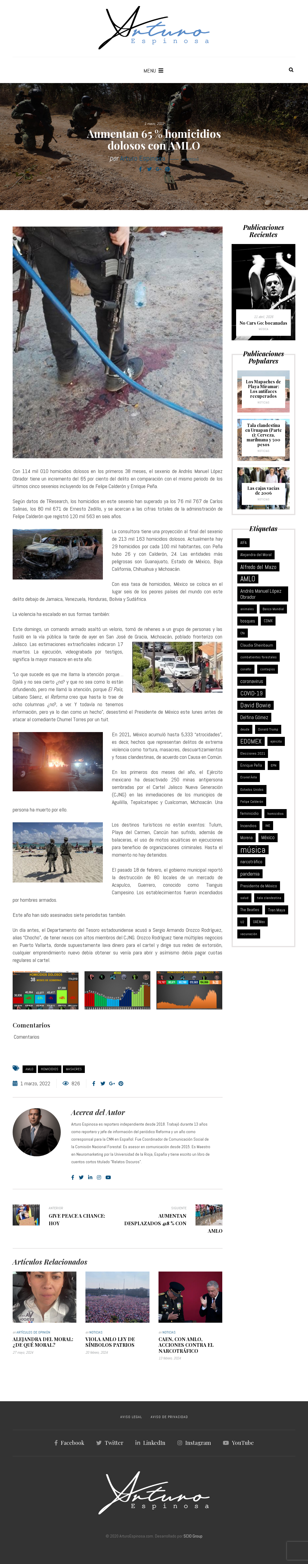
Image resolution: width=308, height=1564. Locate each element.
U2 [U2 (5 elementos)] (242, 922)
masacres (74, 1069)
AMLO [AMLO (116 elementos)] (247, 578)
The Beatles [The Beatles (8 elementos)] (249, 909)
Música (263, 329)
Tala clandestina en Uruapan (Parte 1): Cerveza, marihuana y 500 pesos (263, 434)
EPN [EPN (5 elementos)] (273, 765)
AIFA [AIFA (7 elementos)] (243, 542)
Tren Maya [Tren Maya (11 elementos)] (276, 910)
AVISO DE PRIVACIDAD (169, 1416)
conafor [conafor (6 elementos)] (245, 669)
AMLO (29, 1069)
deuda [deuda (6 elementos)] (244, 729)
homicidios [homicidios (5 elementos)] (275, 813)
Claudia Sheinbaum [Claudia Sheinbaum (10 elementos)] (256, 645)
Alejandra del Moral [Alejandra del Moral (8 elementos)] (256, 554)
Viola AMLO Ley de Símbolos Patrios (110, 1342)
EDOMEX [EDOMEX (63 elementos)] (251, 741)
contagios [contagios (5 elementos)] (267, 669)
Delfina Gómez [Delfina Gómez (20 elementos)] (254, 717)
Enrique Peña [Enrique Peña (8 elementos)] (251, 765)
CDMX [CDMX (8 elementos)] (268, 620)
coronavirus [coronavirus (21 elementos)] (251, 681)
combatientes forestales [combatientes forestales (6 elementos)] (258, 657)
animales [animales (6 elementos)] (247, 609)
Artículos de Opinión (33, 1332)
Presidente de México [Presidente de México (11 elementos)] (258, 886)
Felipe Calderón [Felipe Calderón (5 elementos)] (251, 801)
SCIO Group (192, 1536)
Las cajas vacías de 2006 (263, 490)
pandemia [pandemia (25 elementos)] (250, 873)
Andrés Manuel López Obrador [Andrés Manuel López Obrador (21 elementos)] (261, 594)
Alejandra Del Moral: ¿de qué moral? (43, 1342)
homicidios (49, 1069)
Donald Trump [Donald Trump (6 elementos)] (268, 729)
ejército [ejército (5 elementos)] (276, 741)
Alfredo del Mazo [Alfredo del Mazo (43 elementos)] (258, 567)
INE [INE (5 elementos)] (267, 826)
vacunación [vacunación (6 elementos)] (248, 934)
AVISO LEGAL (131, 1416)
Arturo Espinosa (142, 158)
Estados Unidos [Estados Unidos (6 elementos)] (251, 789)
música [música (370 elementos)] (253, 849)
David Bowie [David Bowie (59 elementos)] (255, 705)
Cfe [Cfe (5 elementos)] (242, 633)
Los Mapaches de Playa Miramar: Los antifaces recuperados (263, 389)
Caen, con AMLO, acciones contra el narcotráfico (186, 1345)
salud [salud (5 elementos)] (244, 898)
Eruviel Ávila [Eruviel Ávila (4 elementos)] (248, 777)
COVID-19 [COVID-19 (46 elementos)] (251, 693)
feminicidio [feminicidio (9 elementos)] (249, 813)
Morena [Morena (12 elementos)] (246, 837)
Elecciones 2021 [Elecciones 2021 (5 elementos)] (252, 753)
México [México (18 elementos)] (268, 837)
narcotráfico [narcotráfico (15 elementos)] (251, 862)
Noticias (192, 159)
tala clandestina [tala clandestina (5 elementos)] (269, 898)
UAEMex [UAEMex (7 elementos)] (259, 922)
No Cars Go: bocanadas (263, 323)
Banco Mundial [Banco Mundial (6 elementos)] (273, 609)
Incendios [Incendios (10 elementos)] (248, 825)
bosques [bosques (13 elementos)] (247, 621)
